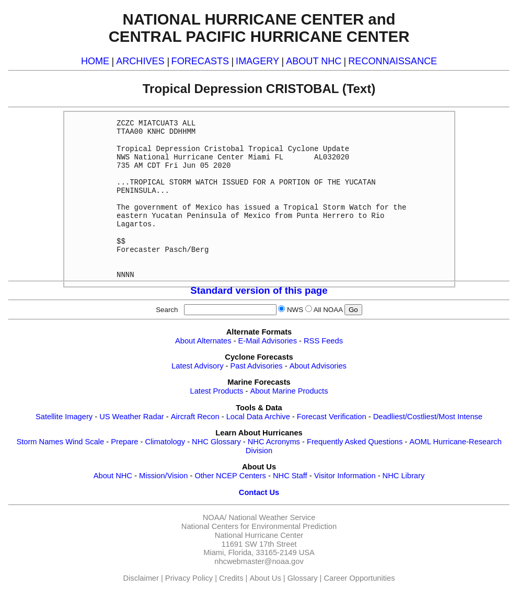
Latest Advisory (197, 366)
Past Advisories (257, 366)
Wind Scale (84, 441)
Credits (231, 578)
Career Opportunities (359, 578)
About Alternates (203, 341)
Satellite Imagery (64, 416)
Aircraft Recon (195, 416)
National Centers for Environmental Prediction (259, 526)
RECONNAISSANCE (392, 61)
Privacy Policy (189, 578)
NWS (295, 310)
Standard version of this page (258, 290)
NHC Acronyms (274, 441)
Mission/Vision (163, 475)
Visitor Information (345, 475)
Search (169, 310)
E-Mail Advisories (267, 341)
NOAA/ (215, 517)
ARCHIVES (140, 61)
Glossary (302, 578)
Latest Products (217, 391)
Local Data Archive (258, 416)
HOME (95, 61)
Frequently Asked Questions (354, 441)
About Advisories (318, 366)
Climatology (165, 441)
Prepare (124, 441)
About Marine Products (289, 391)
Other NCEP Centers (230, 475)
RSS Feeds (323, 341)
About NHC (113, 475)
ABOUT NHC (313, 61)
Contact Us (259, 492)
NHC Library (404, 475)
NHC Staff (290, 475)
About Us (265, 578)
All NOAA (328, 310)
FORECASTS (200, 61)
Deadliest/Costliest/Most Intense (427, 416)
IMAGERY (257, 61)
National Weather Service (271, 517)
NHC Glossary (216, 441)
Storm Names (39, 441)
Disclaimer (141, 578)
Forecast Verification (331, 416)
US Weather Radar (131, 416)
